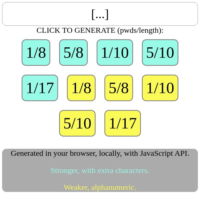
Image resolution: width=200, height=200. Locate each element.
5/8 (73, 52)
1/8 (36, 52)
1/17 (40, 87)
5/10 (160, 52)
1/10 (115, 52)
